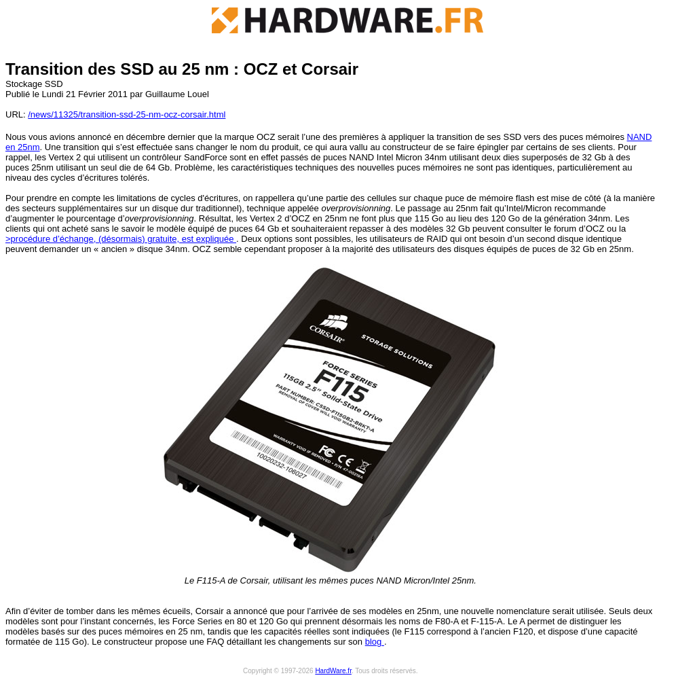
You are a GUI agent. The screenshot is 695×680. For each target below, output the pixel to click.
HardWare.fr (333, 671)
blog (374, 642)
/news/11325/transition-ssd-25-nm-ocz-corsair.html (126, 114)
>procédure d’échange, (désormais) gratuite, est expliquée (120, 239)
